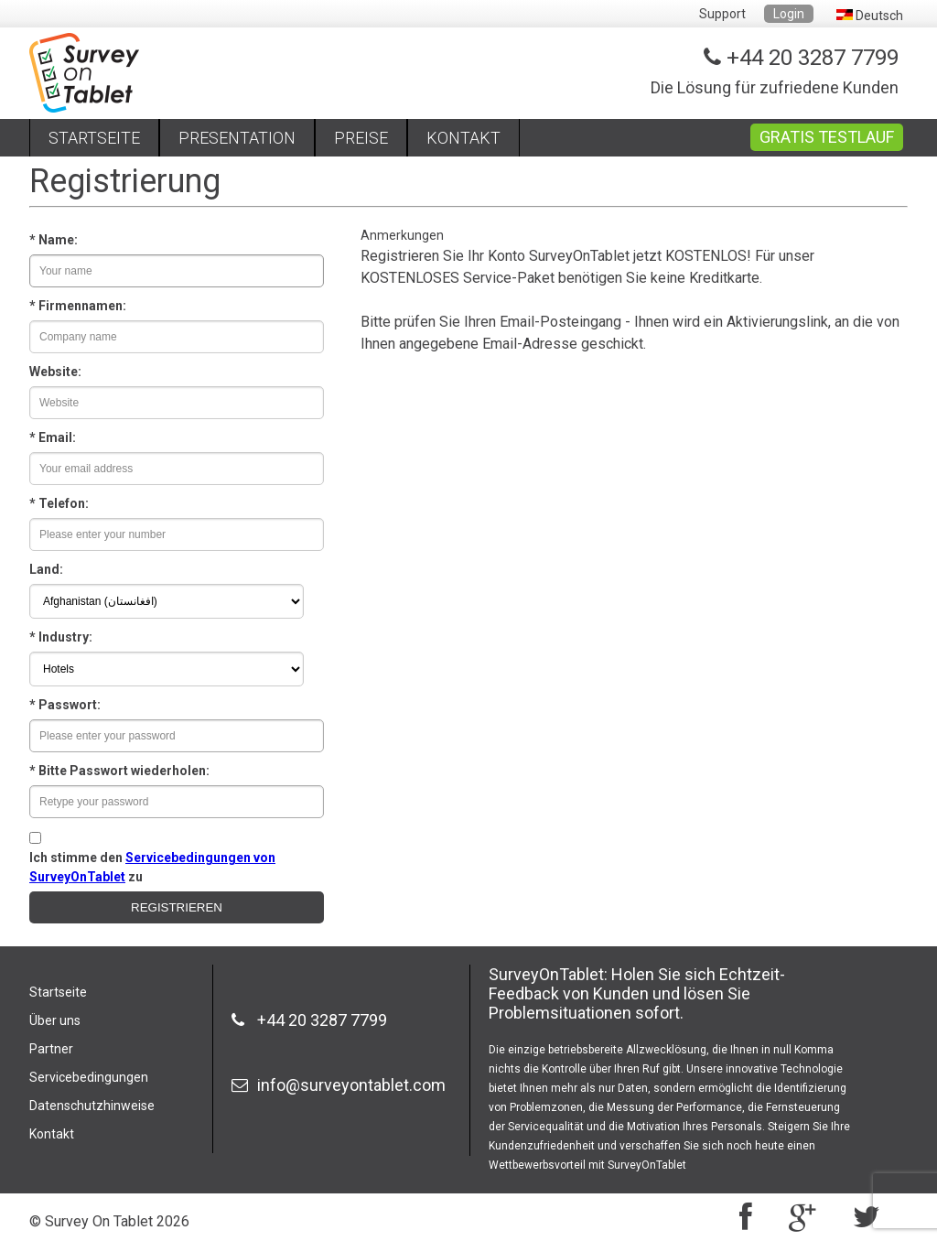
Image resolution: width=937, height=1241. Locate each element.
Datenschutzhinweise (92, 1105)
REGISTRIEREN (176, 907)
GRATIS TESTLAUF (826, 136)
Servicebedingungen (88, 1077)
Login (788, 13)
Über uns (55, 1020)
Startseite (58, 992)
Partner (51, 1048)
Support (722, 13)
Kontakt (51, 1134)
